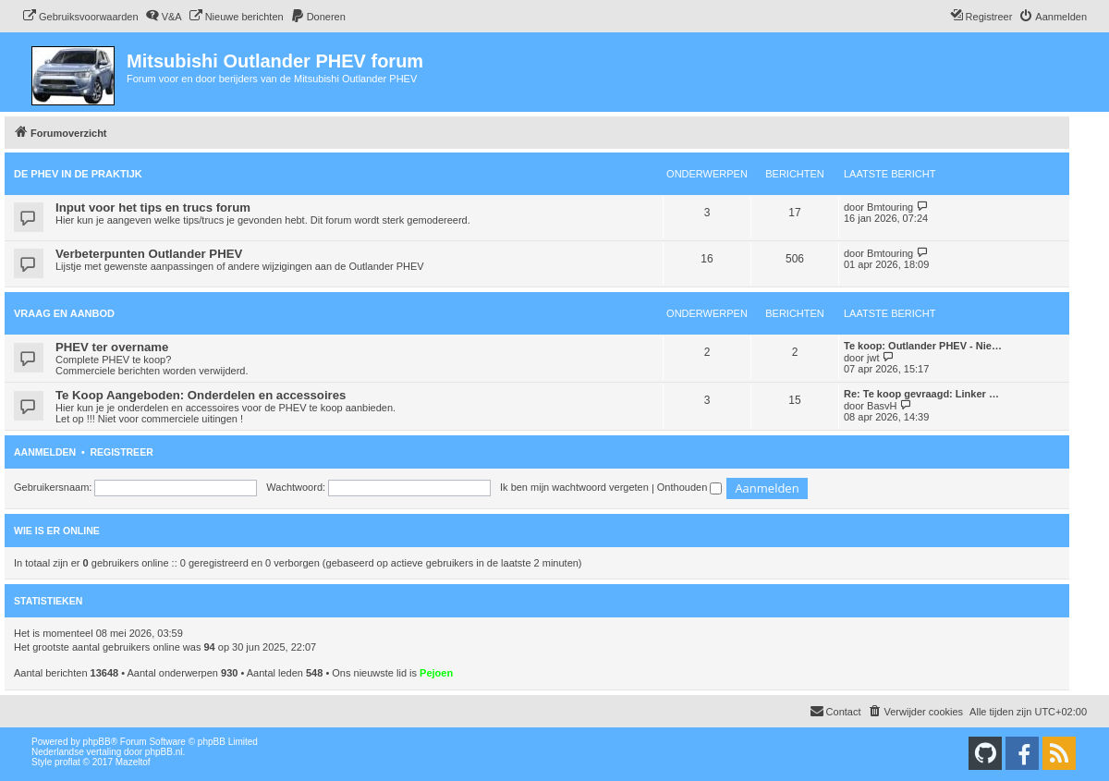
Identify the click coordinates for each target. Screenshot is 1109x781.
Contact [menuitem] (835, 710)
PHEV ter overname (111, 347)
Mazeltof (133, 762)
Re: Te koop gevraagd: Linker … (921, 393)
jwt (873, 357)
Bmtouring (890, 207)
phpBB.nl (164, 752)
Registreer (121, 452)
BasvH (881, 405)
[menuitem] (80, 17)
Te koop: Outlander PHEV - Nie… (923, 345)
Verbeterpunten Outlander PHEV (148, 254)
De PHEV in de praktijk (78, 173)
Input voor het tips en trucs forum (152, 207)
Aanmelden (45, 452)
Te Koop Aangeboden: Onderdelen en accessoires (200, 395)
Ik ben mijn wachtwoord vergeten (574, 487)
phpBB (97, 742)
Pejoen (436, 672)
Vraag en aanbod (64, 313)
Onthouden (690, 487)
